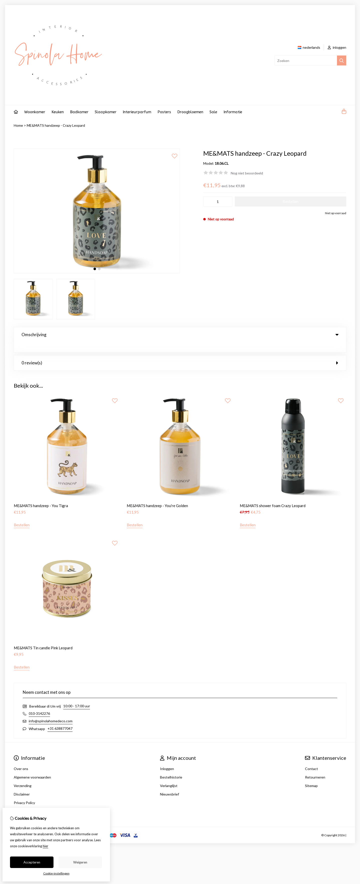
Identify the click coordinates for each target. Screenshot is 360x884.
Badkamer (79, 112)
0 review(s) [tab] (180, 352)
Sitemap (311, 775)
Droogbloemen (190, 112)
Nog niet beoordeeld (247, 173)
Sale (213, 112)
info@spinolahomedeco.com (50, 711)
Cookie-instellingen (56, 873)
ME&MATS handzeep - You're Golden (157, 495)
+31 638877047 (60, 718)
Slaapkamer (105, 112)
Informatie (233, 112)
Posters (164, 112)
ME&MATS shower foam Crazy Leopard (273, 495)
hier (45, 846)
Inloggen (167, 758)
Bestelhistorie (171, 767)
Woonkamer (34, 112)
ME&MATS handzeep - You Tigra (41, 495)
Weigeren (80, 862)
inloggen (337, 47)
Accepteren (32, 862)
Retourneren (315, 767)
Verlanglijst (169, 775)
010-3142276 (39, 703)
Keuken (58, 112)
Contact (311, 758)
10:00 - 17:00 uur (76, 696)
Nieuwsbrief (169, 784)
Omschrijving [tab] (180, 334)
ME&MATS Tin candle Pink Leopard (43, 637)
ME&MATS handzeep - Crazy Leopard (56, 125)
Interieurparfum (137, 112)
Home (18, 125)
